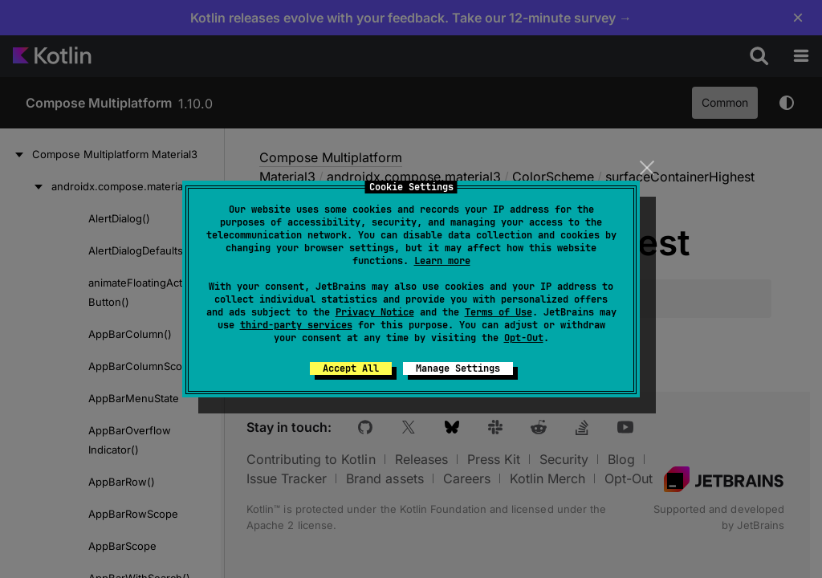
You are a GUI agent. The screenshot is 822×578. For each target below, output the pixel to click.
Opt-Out (523, 338)
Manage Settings (458, 368)
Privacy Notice (375, 312)
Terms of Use (498, 312)
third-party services (296, 325)
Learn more (442, 260)
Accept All (351, 368)
